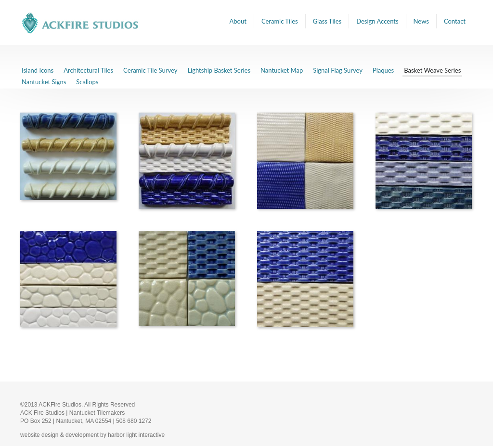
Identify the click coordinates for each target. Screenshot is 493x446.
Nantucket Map (281, 70)
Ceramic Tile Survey (150, 70)
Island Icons (37, 70)
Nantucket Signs (44, 82)
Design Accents (377, 21)
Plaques (383, 70)
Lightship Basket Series (218, 70)
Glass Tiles (327, 21)
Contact (455, 21)
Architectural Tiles (88, 70)
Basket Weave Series (432, 70)
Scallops (87, 82)
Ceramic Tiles (279, 21)
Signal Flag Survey (338, 70)
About (238, 21)
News (421, 21)
